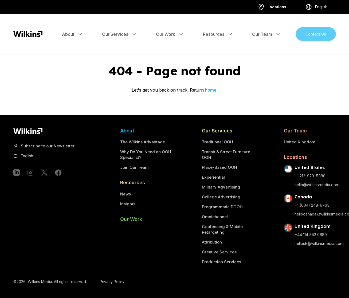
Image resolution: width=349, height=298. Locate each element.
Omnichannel (215, 216)
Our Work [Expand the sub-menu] (170, 28)
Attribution (212, 242)
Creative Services (219, 251)
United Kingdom (299, 141)
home (211, 90)
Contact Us (315, 28)
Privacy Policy (112, 281)
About (127, 131)
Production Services (221, 261)
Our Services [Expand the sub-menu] (119, 28)
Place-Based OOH (219, 167)
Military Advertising (221, 187)
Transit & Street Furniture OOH (226, 154)
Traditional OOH (217, 141)
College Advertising (221, 196)
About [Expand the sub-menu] (72, 28)
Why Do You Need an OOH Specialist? (145, 154)
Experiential (213, 177)
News (125, 194)
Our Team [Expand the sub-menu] (266, 28)
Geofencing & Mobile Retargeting (222, 229)
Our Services (217, 131)
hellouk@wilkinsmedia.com (319, 243)
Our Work (131, 219)
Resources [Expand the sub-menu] (218, 28)
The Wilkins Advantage (142, 141)
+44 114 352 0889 (311, 234)
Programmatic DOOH (222, 206)
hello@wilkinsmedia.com (317, 184)
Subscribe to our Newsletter (43, 146)
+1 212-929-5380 (310, 175)
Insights (127, 203)
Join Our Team (134, 167)
